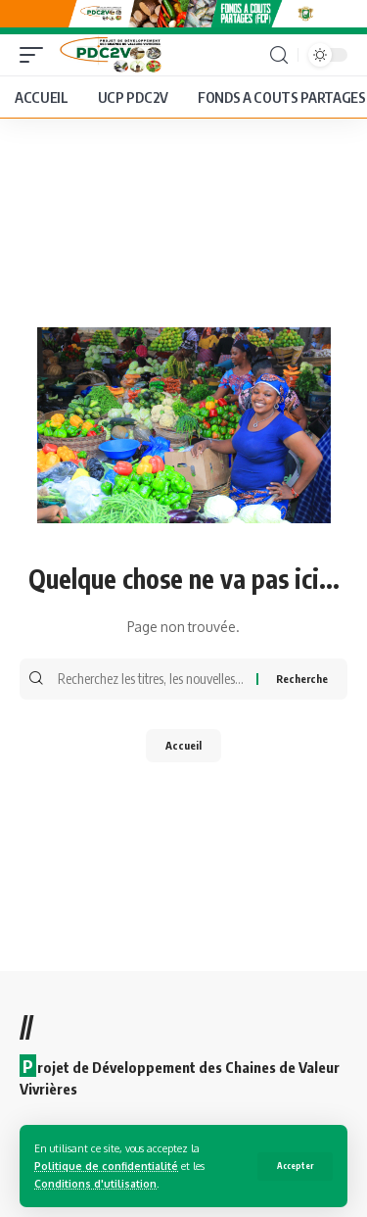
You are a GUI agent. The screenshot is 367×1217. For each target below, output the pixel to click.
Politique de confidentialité (106, 1165)
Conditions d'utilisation (95, 1183)
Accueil (183, 745)
